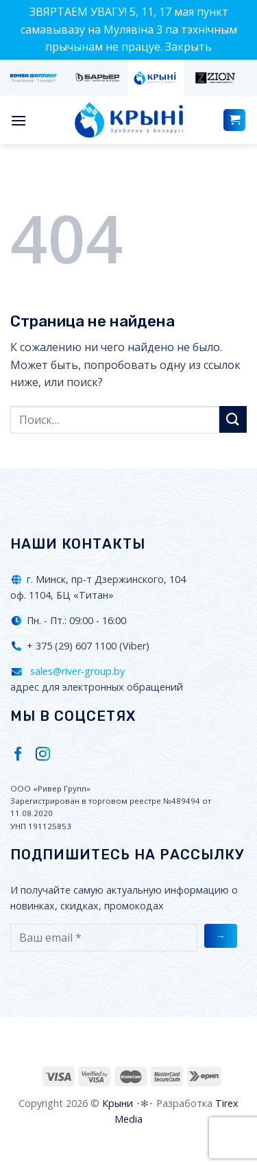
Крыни (117, 1103)
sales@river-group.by (76, 671)
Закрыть (188, 46)
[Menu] (18, 120)
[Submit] (233, 419)
